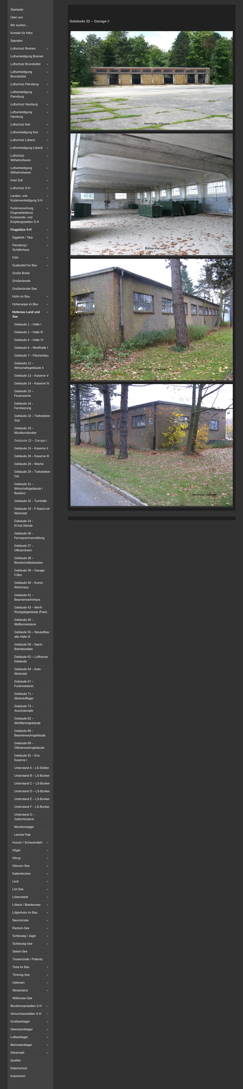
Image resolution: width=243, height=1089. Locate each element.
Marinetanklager (21, 1044)
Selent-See (19, 951)
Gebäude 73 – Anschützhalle (23, 708)
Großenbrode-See (24, 288)
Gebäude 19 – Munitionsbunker (25, 430)
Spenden (16, 40)
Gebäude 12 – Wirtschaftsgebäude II (29, 365)
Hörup (16, 858)
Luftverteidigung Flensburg (21, 94)
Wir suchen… (19, 25)
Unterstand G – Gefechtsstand (24, 817)
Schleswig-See (22, 943)
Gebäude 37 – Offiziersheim (23, 548)
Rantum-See (20, 928)
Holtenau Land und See (26, 314)
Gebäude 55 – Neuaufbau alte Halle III (31, 634)
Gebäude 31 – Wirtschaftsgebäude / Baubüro (28, 488)
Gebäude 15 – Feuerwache (23, 393)
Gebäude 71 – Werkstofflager (24, 696)
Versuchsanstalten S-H (25, 1013)
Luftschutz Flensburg (24, 84)
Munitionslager (24, 827)
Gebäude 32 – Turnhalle (30, 501)
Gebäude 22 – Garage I (30, 440)
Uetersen (18, 982)
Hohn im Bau (21, 296)
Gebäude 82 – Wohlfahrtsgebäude (27, 721)
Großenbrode (21, 281)
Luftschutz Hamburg (24, 104)
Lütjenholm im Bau (25, 912)
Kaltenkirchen (21, 873)
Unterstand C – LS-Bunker (32, 783)
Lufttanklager (19, 1037)
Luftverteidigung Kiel (24, 132)
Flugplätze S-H (21, 229)
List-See (18, 889)
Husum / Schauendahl (27, 842)
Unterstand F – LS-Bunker (32, 806)
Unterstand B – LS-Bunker (32, 775)
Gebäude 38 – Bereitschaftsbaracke (28, 560)
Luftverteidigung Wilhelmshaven (21, 170)
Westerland (20, 990)
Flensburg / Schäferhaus (20, 247)
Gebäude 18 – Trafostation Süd (32, 418)
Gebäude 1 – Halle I (27, 324)
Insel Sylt (16, 180)
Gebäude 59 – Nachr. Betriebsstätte (28, 647)
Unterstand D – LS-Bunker (32, 791)
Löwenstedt (20, 897)
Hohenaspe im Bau (25, 304)
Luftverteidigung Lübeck (26, 147)
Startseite (16, 9)
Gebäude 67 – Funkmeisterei (23, 684)
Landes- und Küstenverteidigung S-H (26, 198)
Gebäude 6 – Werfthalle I (31, 347)
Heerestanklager (21, 1029)
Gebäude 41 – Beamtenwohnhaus (27, 597)
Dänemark (17, 1052)
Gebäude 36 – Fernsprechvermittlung (29, 536)
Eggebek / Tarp (22, 237)
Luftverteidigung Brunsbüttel (21, 74)
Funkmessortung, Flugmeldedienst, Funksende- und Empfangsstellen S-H (24, 215)
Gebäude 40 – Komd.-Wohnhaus (29, 585)
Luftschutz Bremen (23, 48)
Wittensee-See (22, 998)
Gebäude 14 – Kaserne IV (31, 383)
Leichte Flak (22, 834)
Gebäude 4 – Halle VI (28, 340)
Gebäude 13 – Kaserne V (31, 375)
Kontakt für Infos (21, 33)
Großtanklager (20, 1021)
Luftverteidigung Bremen (26, 56)
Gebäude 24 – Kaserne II (31, 448)
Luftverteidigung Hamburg (21, 114)
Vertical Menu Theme (158, 524)
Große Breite (21, 273)
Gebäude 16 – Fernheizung (23, 406)
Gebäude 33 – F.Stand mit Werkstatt (32, 511)
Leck (15, 881)
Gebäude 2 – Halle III (28, 332)
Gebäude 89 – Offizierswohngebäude (29, 745)
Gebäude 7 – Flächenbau (31, 355)
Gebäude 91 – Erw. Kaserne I (27, 758)
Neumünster (20, 920)
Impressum (17, 1076)
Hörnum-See (21, 865)
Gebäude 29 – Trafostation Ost (32, 474)
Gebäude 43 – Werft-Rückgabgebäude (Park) (30, 610)
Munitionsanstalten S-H (26, 1006)
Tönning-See (21, 974)
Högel (16, 850)
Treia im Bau (20, 967)
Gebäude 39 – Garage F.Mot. (29, 573)
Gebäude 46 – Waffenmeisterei (25, 622)
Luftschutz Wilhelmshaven (20, 158)
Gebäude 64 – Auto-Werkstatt (27, 671)
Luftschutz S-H (20, 188)
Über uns (16, 17)
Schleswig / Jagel (24, 935)
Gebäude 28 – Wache (29, 464)
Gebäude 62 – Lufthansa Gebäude (31, 659)
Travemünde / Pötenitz (27, 959)
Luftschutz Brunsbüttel (25, 64)
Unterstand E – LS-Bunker (32, 799)
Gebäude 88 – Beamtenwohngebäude (30, 733)
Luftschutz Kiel (20, 124)
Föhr (15, 257)
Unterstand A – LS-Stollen (31, 767)
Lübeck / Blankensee (26, 904)
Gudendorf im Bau (24, 265)
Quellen (15, 1060)
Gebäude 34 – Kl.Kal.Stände (23, 523)
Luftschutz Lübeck (22, 140)
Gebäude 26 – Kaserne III (31, 456)
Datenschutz (18, 1068)
